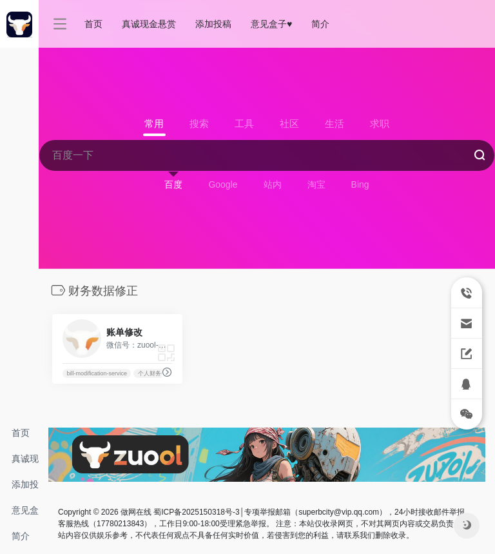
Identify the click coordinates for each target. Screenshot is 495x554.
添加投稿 (25, 488)
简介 (21, 536)
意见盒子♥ (25, 514)
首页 (21, 433)
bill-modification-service (96, 373)
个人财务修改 (155, 373)
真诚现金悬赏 (25, 462)
